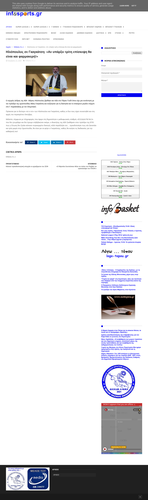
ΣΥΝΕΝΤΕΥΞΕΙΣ (12, 39)
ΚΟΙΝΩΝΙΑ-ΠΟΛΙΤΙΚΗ (41, 39)
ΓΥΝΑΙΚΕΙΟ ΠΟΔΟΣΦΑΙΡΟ (73, 27)
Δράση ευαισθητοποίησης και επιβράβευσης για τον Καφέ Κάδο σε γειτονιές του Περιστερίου (120, 336)
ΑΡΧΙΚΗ (9, 27)
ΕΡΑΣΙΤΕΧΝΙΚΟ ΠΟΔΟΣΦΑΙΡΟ (35, 33)
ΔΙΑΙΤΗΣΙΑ (100, 33)
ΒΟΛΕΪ (53, 33)
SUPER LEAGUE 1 (23, 27)
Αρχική (8, 47)
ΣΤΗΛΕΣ (118, 33)
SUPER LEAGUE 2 (41, 27)
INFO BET (26, 39)
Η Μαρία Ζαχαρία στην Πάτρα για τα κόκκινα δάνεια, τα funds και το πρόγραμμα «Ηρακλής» (121, 331)
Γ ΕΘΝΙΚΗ (55, 27)
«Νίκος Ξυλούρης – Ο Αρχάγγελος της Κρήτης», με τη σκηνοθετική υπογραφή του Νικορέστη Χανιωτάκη (120, 271)
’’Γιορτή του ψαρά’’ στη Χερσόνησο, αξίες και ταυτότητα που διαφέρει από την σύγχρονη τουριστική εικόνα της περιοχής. (121, 281)
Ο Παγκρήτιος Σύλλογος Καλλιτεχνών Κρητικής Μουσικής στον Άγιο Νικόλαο (118, 286)
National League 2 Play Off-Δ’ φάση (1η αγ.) (117, 235)
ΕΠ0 (109, 33)
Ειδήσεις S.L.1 (19, 47)
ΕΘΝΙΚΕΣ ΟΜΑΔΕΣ (13, 33)
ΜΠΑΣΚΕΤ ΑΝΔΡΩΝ (94, 27)
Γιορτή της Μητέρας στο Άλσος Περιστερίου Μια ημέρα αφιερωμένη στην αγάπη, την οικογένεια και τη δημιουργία (121, 349)
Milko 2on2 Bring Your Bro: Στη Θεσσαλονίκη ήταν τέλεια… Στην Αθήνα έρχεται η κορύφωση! (119, 238)
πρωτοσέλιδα (121, 155)
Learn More (124, 6)
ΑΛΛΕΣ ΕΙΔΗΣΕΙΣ (66, 33)
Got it (134, 6)
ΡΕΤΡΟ (131, 33)
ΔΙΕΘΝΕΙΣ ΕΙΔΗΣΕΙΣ (85, 33)
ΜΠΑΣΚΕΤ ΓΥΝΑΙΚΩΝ (113, 27)
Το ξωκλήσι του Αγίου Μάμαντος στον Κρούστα (118, 290)
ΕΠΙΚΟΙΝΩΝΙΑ (58, 39)
